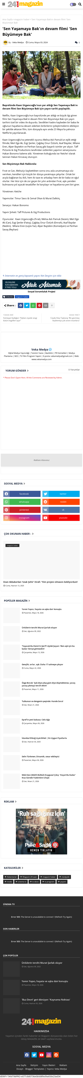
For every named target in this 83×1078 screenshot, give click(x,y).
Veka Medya (39, 349)
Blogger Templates (34, 1068)
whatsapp (24, 501)
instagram (24, 517)
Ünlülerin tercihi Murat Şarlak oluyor (39, 627)
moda (9, 881)
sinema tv (22, 881)
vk (63, 509)
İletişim (34, 1065)
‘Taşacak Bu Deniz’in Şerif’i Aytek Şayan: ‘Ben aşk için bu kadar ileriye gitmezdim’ (48, 647)
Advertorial (11, 877)
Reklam (63, 1065)
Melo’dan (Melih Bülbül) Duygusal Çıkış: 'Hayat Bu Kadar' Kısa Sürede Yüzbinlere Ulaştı (49, 776)
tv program (49, 881)
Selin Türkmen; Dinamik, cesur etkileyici (40, 756)
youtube (63, 517)
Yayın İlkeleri (48, 1065)
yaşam (63, 881)
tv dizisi (35, 881)
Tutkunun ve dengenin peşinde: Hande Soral (42, 701)
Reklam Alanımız (41, 460)
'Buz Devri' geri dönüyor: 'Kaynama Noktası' (46, 999)
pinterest (24, 509)
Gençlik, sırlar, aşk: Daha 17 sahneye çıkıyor (42, 664)
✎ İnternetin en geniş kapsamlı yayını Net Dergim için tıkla (31, 275)
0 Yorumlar (74, 369)
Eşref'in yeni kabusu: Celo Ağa (36, 719)
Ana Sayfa (7, 19)
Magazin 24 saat (30, 877)
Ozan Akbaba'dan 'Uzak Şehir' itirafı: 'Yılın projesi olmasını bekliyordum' (40, 582)
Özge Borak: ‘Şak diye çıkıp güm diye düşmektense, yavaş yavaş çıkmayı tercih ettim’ (48, 684)
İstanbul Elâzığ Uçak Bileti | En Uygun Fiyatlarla (44, 738)
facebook (24, 493)
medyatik (65, 877)
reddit (63, 501)
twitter (63, 493)
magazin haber (22, 19)
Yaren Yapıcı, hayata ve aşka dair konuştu (41, 609)
